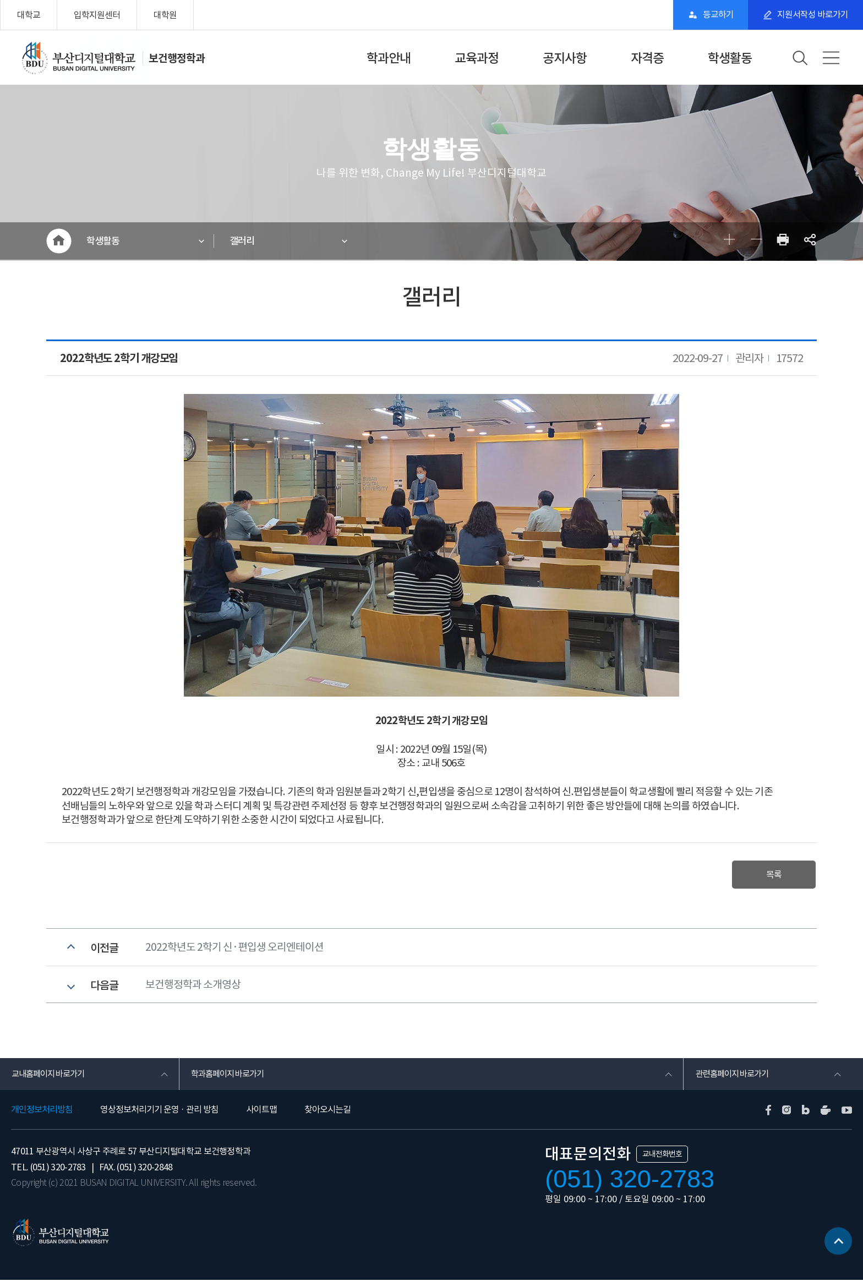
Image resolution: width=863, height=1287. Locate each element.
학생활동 (730, 58)
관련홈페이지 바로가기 (734, 1080)
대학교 (28, 14)
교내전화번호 (662, 1161)
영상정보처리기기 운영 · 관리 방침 (159, 1116)
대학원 (165, 14)
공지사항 (565, 58)
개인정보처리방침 (42, 1116)
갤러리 (244, 242)
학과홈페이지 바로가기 (229, 1080)
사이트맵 (261, 1116)
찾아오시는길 (327, 1116)
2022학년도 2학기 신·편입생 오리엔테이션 (234, 950)
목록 (771, 875)
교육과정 (477, 58)
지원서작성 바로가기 (810, 14)
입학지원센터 (97, 14)
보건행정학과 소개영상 (193, 989)
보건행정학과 (177, 58)
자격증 (647, 58)
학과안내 (389, 58)
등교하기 (712, 14)
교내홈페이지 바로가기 (50, 1080)
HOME (58, 241)
